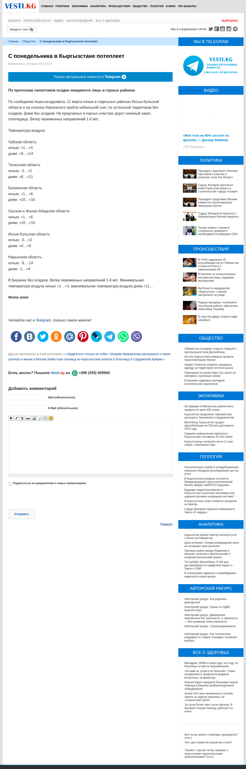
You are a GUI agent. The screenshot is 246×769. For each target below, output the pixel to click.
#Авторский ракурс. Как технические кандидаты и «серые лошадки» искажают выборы (210, 637)
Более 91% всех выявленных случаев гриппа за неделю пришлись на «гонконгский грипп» (208, 697)
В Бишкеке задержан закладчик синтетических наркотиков (204, 382)
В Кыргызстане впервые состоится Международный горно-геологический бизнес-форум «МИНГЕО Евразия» (208, 482)
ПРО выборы (187, 6)
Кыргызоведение (79, 20)
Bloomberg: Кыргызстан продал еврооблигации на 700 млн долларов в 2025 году (209, 426)
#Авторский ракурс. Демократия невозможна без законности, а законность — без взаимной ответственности (211, 618)
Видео (59, 20)
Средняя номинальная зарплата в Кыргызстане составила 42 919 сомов (208, 435)
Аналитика (98, 6)
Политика (62, 6)
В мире (171, 6)
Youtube (223, 28)
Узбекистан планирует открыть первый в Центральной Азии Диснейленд (210, 350)
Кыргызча (230, 20)
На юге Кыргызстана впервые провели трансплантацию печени (208, 358)
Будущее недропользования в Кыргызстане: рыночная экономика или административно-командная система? (209, 493)
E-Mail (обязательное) (63, 408)
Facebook (217, 28)
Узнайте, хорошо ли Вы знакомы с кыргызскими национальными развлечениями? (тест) (206, 753)
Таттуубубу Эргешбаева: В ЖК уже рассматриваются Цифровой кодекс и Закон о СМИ (208, 565)
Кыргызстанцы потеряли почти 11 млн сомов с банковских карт (208, 443)
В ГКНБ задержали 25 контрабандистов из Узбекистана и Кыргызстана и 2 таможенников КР (219, 264)
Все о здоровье (108, 20)
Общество (140, 6)
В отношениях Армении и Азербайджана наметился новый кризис (210, 575)
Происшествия (119, 6)
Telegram (236, 28)
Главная (47, 6)
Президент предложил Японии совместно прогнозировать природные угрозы (217, 203)
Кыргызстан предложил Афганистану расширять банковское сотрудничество (209, 416)
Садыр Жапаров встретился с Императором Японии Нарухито (218, 215)
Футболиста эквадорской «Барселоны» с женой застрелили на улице (214, 292)
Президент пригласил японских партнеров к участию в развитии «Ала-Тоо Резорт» (218, 174)
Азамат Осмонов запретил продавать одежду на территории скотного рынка (208, 366)
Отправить (21, 514)
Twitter (210, 28)
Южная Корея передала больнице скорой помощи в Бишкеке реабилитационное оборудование (211, 686)
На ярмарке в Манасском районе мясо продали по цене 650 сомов (208, 408)
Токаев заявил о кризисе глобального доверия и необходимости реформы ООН (218, 231)
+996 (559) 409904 (94, 373)
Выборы (14, 20)
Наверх (166, 524)
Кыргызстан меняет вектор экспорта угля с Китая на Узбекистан (210, 536)
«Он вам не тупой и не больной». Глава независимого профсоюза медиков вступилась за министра (209, 674)
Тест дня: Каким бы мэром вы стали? (208, 742)
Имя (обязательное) (61, 397)
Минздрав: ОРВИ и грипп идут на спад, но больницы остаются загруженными (211, 664)
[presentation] (43, 498)
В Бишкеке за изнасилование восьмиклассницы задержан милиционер (216, 277)
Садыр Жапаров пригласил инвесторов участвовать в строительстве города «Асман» (218, 188)
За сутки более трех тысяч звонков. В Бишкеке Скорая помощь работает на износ (208, 708)
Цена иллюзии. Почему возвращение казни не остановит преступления (212, 544)
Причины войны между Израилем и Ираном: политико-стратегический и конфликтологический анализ (207, 554)
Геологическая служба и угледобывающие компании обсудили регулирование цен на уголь (211, 470)
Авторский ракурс (37, 20)
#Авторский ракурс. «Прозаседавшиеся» (210, 626)
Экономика (80, 6)
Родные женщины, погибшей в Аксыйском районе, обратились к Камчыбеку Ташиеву (219, 306)
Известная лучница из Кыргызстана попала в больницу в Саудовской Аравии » (106, 359)
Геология (156, 6)
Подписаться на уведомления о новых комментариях (49, 483)
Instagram (229, 28)
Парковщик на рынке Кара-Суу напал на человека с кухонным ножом (210, 374)
